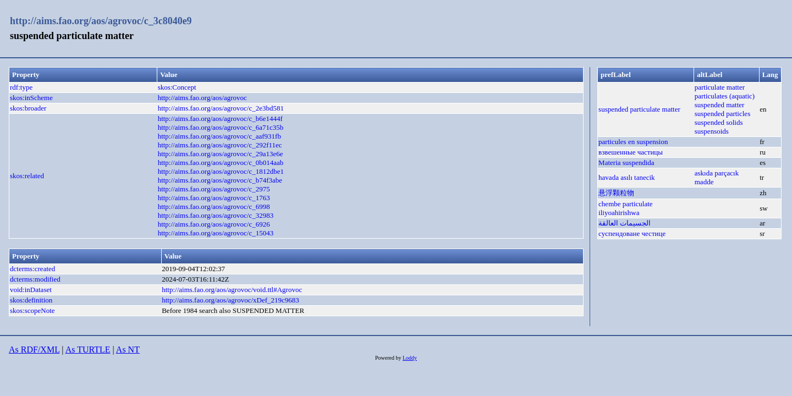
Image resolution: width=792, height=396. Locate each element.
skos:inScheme (31, 98)
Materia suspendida (626, 162)
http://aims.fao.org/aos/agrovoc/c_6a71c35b (221, 127)
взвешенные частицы (630, 152)
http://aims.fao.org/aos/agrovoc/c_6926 (214, 224)
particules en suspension (633, 142)
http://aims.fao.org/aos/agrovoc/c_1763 (214, 198)
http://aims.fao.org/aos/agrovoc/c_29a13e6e (220, 154)
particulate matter (720, 87)
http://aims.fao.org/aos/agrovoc (202, 98)
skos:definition (31, 300)
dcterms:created (32, 269)
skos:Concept (177, 87)
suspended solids (719, 122)
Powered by (389, 358)
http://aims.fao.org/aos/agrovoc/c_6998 (214, 206)
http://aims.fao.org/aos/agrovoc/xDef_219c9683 (230, 300)
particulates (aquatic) (725, 96)
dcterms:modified (35, 279)
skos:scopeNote (32, 310)
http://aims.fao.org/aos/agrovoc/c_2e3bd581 (221, 108)
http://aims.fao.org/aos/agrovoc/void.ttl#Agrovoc (232, 289)
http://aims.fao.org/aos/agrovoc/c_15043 (216, 233)
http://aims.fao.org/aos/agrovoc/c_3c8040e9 (101, 20)
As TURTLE (88, 349)
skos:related (27, 176)
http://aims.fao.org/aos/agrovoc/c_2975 (214, 189)
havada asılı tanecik (626, 177)
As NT (128, 349)
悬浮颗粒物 (616, 193)
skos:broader (28, 108)
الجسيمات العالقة (624, 223)
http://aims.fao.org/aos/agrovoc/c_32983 (216, 215)
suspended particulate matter (639, 109)
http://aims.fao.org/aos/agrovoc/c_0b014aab (221, 162)
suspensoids (712, 131)
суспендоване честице (632, 233)
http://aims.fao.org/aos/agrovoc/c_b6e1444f (220, 118)
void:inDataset (31, 289)
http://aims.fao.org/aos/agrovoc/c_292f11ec (220, 145)
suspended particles (722, 113)
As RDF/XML (34, 349)
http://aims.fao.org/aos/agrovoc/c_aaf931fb (219, 136)
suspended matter (720, 105)
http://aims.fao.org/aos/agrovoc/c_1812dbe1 (221, 171)
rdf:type (21, 87)
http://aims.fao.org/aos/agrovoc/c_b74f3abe (220, 180)
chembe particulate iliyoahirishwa (625, 208)
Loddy (410, 358)
